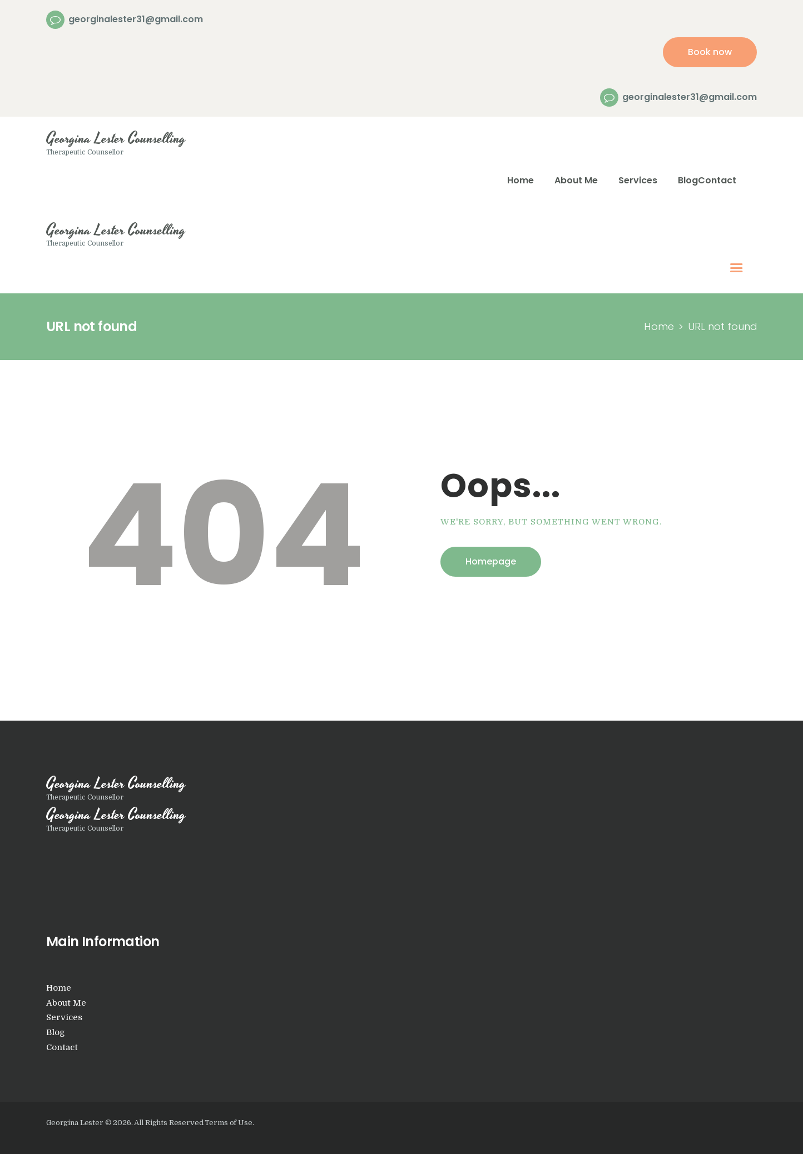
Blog (55, 1032)
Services (64, 1017)
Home (659, 326)
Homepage (490, 561)
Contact (62, 1047)
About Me (66, 1003)
